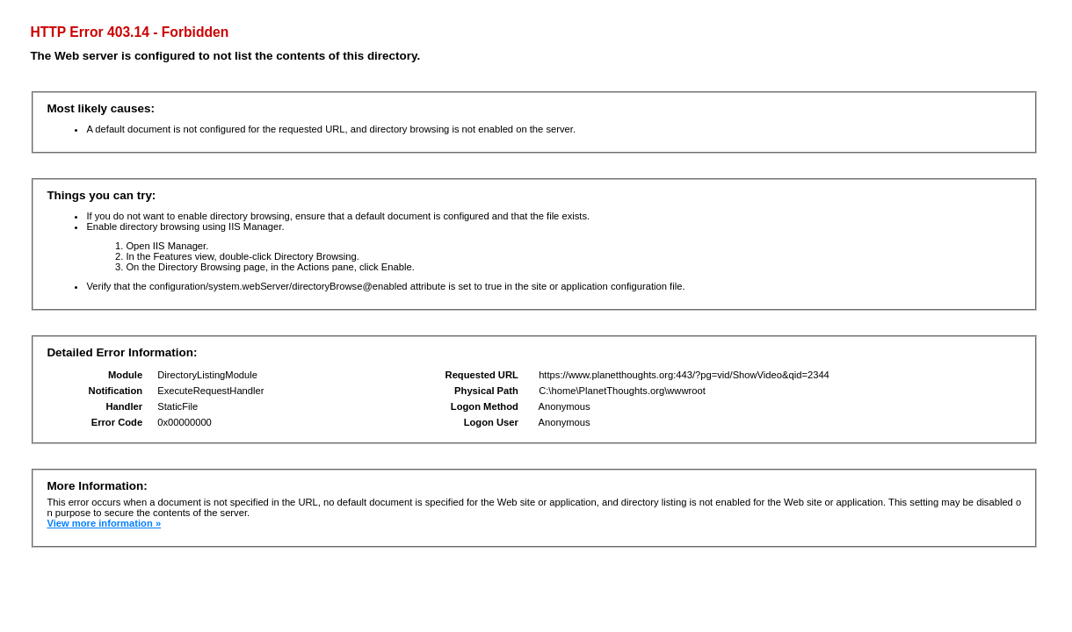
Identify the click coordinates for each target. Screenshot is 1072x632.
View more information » (104, 523)
